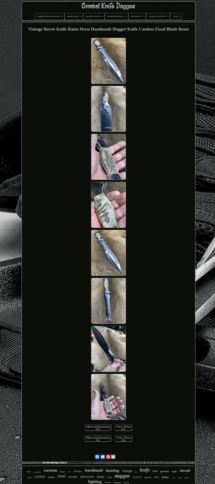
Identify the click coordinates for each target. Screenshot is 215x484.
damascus (87, 477)
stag (179, 477)
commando (37, 472)
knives (29, 472)
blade (100, 477)
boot (156, 477)
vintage (127, 471)
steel (61, 476)
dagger (122, 476)
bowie (107, 482)
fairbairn (78, 471)
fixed (30, 477)
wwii (69, 472)
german (164, 471)
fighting (95, 481)
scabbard (117, 483)
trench (126, 482)
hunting (112, 470)
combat (39, 476)
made (174, 471)
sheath (184, 470)
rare (155, 471)
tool (136, 472)
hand (109, 477)
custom (50, 470)
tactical (137, 477)
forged (62, 472)
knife (145, 470)
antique (186, 478)
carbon (51, 477)
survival (147, 477)
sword (174, 478)
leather (165, 477)
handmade (94, 470)
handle (72, 477)
